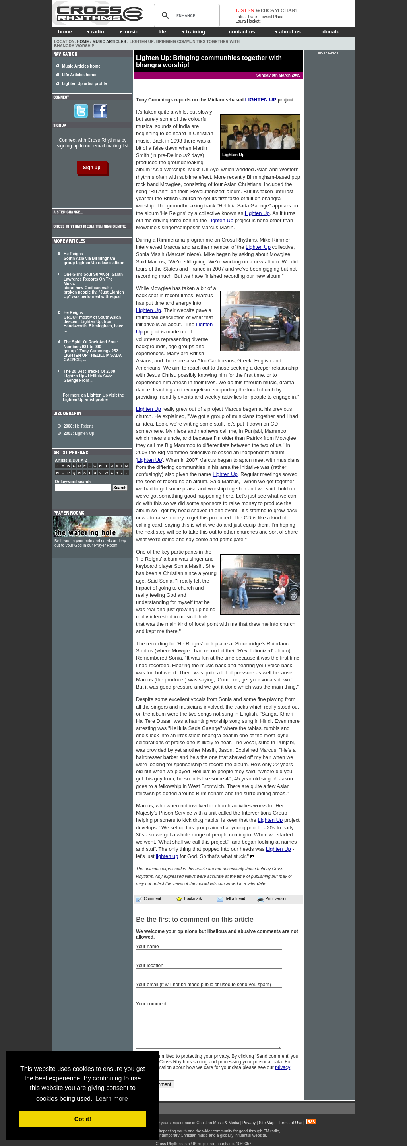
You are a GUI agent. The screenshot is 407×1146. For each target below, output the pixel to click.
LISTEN (245, 10)
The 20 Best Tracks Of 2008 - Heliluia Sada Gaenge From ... (89, 376)
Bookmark (189, 898)
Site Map (266, 1123)
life (160, 32)
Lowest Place (271, 17)
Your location (149, 965)
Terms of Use (290, 1123)
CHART (290, 10)
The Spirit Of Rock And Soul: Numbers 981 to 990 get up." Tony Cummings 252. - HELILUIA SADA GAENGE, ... (93, 351)
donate (329, 32)
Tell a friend (231, 899)
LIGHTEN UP (260, 100)
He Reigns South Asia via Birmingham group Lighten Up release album (94, 258)
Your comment (151, 1004)
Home (83, 41)
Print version (272, 899)
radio (95, 32)
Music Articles (109, 41)
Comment (148, 899)
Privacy (249, 1123)
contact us (240, 32)
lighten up (167, 856)
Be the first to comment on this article (195, 919)
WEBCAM (267, 10)
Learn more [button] (111, 1098)
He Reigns (78, 426)
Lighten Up (257, 213)
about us (287, 32)
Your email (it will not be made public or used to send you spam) (203, 984)
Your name (147, 946)
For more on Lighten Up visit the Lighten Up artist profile (93, 397)
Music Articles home (81, 66)
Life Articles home (79, 75)
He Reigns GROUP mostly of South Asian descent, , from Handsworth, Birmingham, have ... (93, 321)
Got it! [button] (82, 1119)
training (193, 32)
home (63, 32)
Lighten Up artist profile (84, 83)
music (128, 32)
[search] (185, 15)
